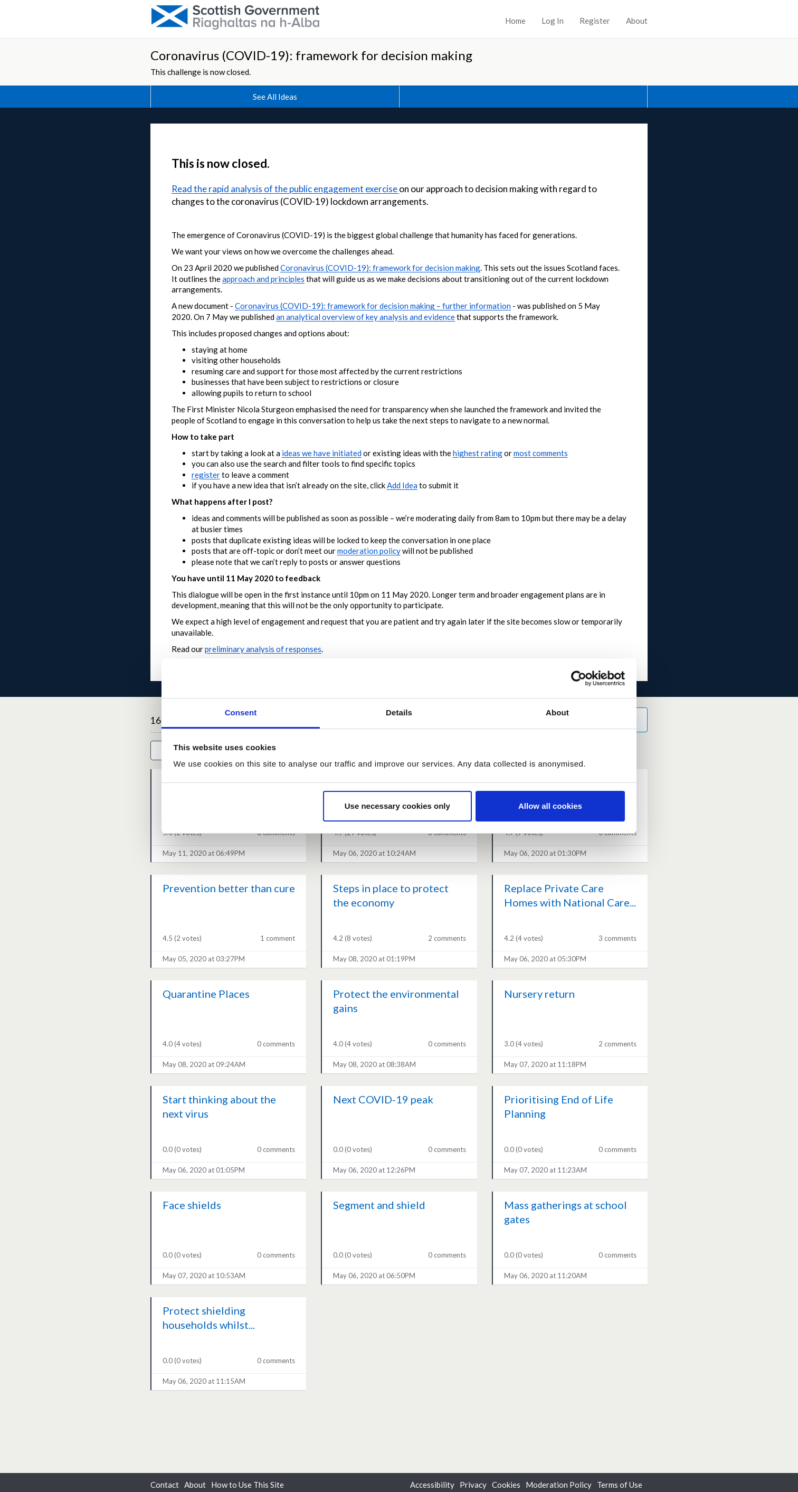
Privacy (473, 1484)
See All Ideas (275, 96)
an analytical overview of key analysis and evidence (365, 317)
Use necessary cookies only (397, 805)
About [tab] (557, 712)
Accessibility (432, 1484)
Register (595, 20)
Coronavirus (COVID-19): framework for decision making (311, 55)
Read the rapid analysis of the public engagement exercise (285, 188)
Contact (164, 1484)
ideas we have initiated (322, 453)
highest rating (477, 453)
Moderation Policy (559, 1484)
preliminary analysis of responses (263, 649)
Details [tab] (399, 712)
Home (515, 20)
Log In (553, 20)
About (637, 20)
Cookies (506, 1484)
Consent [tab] (241, 712)
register (206, 474)
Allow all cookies (550, 805)
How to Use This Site (247, 1484)
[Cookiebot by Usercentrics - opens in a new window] (579, 678)
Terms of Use (619, 1484)
